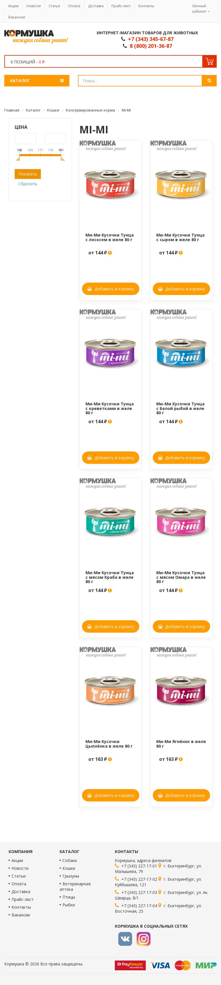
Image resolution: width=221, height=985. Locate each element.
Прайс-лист (121, 5)
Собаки (69, 860)
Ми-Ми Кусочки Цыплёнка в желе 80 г (109, 743)
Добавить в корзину (110, 289)
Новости (33, 5)
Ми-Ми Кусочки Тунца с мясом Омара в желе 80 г (181, 577)
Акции (13, 5)
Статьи (54, 5)
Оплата (74, 5)
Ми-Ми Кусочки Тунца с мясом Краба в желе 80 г (109, 577)
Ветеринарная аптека (75, 886)
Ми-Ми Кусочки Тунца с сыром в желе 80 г (180, 237)
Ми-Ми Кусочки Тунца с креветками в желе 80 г (109, 408)
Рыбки (68, 905)
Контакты (146, 5)
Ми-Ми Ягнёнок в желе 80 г (181, 743)
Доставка (96, 5)
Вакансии (16, 17)
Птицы (68, 897)
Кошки (68, 868)
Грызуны (70, 876)
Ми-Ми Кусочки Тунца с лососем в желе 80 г (109, 237)
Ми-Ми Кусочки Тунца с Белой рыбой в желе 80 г (180, 408)
